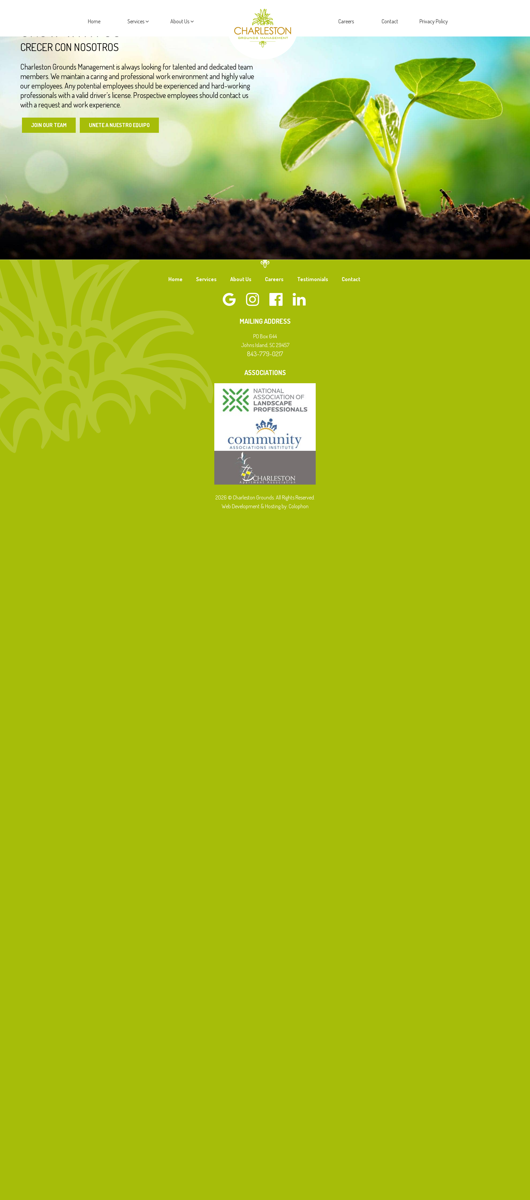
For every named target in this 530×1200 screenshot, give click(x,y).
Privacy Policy (433, 21)
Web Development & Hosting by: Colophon (265, 506)
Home (94, 21)
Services (138, 21)
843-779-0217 (265, 353)
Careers (346, 21)
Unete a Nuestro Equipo (120, 125)
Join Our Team (49, 125)
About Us (182, 21)
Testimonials (312, 279)
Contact (390, 21)
